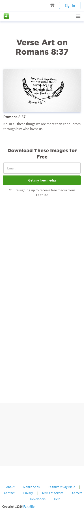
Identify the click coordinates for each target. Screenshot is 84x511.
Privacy (28, 493)
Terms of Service (52, 493)
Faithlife (28, 507)
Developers (37, 499)
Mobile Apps (31, 487)
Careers (77, 493)
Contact (9, 493)
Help (57, 499)
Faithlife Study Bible (61, 487)
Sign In (70, 5)
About (10, 487)
